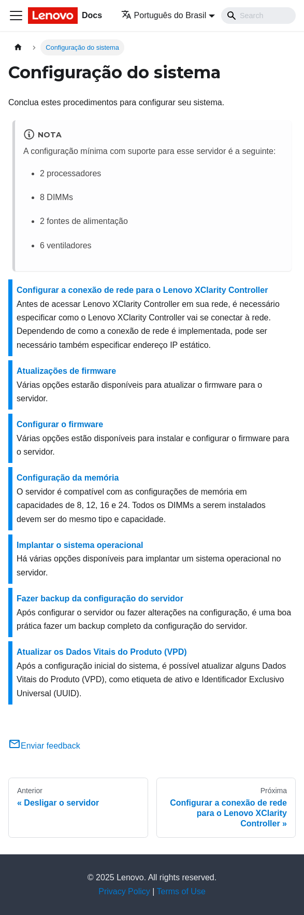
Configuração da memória (68, 477)
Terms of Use (181, 891)
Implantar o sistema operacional (80, 545)
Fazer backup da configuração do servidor (100, 598)
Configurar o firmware (60, 424)
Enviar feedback (44, 745)
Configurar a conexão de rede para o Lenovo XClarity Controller (142, 290)
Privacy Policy (124, 891)
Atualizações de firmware (66, 371)
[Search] (258, 15)
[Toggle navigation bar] (16, 15)
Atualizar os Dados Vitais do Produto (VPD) (102, 651)
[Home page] (18, 47)
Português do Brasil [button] (164, 15)
